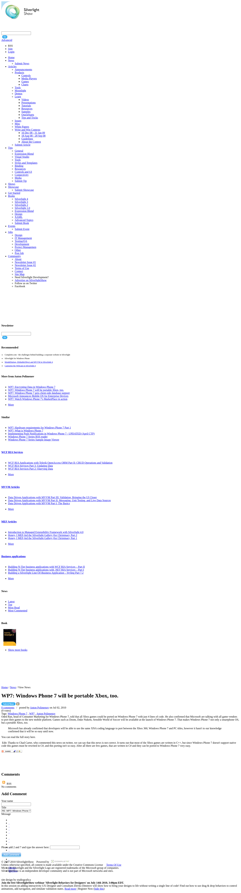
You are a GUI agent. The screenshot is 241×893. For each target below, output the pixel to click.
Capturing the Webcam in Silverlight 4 (20, 366)
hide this (99, 888)
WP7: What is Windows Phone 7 (25, 430)
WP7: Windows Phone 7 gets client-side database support (39, 393)
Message (6, 814)
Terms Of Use (113, 864)
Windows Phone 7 (17, 713)
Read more (70, 888)
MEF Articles (9, 521)
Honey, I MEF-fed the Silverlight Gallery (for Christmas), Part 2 (42, 535)
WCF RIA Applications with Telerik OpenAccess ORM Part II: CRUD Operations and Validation (60, 462)
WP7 (32, 713)
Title (3, 807)
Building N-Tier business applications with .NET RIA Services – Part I (46, 569)
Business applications (13, 556)
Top (10, 604)
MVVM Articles (10, 487)
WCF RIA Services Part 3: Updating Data (30, 465)
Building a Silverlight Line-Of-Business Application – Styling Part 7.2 (46, 572)
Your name (7, 801)
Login (11, 51)
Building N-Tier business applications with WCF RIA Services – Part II (46, 566)
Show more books (17, 649)
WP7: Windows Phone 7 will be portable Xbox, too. (36, 390)
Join (10, 48)
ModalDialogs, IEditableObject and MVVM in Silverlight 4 (29, 362)
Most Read (14, 607)
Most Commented (17, 610)
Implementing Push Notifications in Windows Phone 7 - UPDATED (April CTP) (51, 433)
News (13, 687)
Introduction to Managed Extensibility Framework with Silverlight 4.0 (46, 532)
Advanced (6, 40)
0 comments (7, 707)
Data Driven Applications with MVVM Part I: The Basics (39, 503)
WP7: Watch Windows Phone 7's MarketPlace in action (37, 399)
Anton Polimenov (39, 707)
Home (4, 687)
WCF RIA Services (12, 452)
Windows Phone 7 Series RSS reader (28, 436)
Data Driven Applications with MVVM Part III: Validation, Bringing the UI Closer (52, 497)
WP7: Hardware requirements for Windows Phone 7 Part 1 (39, 427)
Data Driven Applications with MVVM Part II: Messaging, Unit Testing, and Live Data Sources (59, 500)
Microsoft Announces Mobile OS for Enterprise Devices (38, 396)
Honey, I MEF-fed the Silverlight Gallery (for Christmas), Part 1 (42, 538)
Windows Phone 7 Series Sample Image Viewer (33, 439)
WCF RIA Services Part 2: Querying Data (30, 468)
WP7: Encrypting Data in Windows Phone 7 (31, 387)
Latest (11, 601)
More (11, 404)
